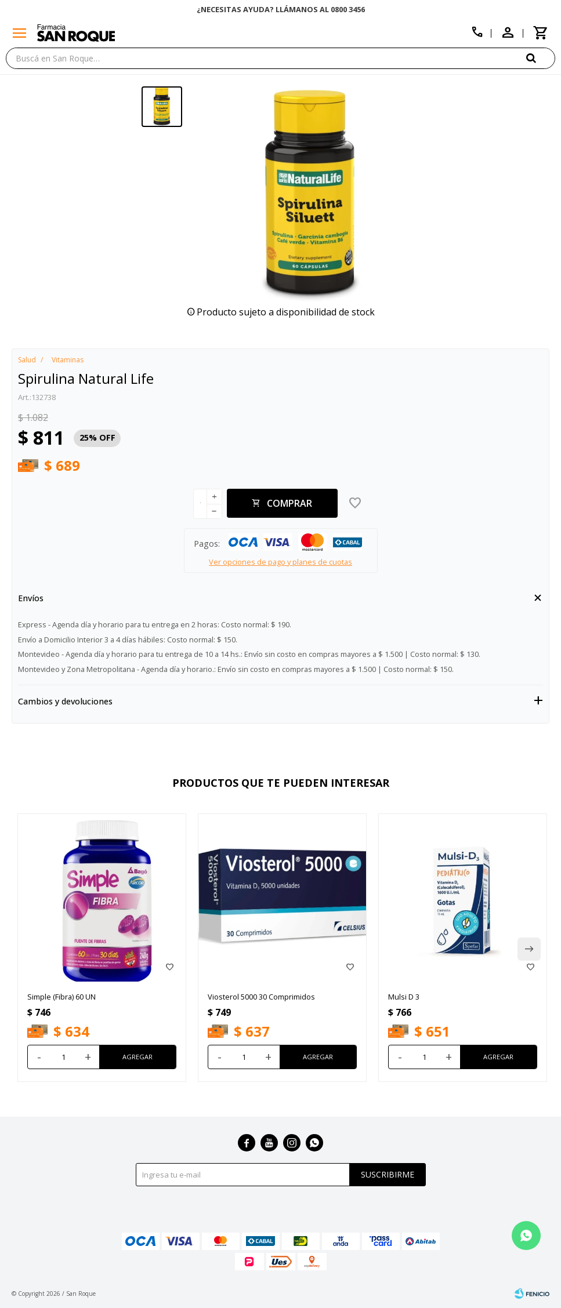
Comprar (289, 503)
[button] (540, 58)
